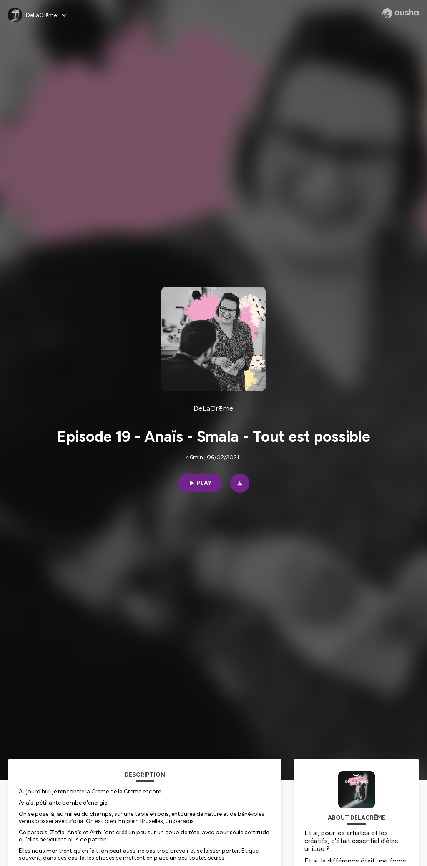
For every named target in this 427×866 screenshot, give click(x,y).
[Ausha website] (400, 13)
